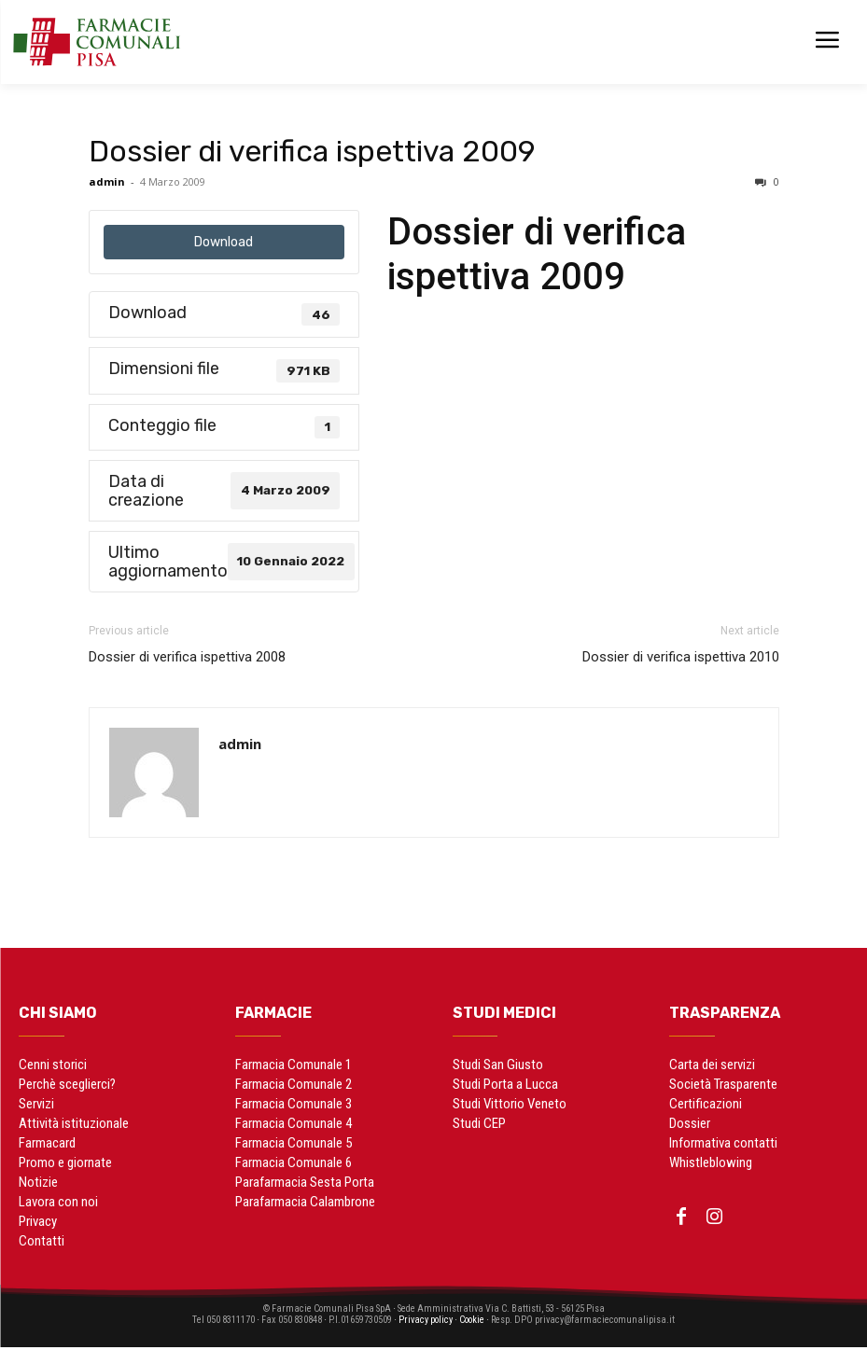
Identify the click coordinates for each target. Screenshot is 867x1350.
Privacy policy (426, 1322)
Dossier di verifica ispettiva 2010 (680, 656)
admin (107, 181)
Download (223, 242)
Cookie (485, 1322)
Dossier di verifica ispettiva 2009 (312, 151)
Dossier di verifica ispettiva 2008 (187, 656)
